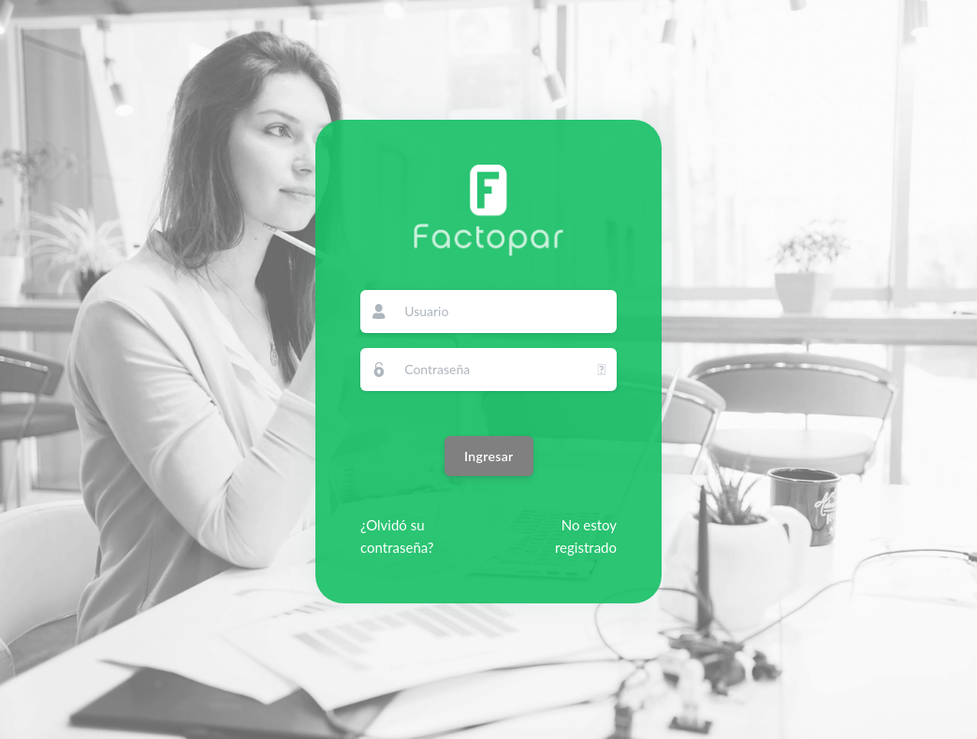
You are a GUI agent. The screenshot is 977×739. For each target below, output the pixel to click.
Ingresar (489, 456)
